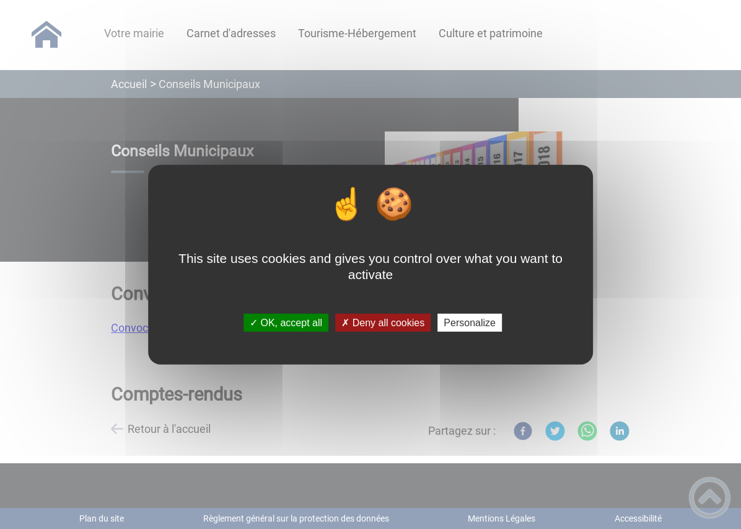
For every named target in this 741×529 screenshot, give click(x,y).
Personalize (470, 323)
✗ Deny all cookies (382, 323)
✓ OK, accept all (286, 323)
